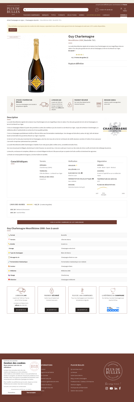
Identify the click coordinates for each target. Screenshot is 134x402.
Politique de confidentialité (79, 387)
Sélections (72, 15)
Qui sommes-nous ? (76, 369)
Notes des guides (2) (79, 57)
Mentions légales (76, 385)
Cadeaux (106, 15)
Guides (42, 391)
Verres (81, 15)
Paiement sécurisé (45, 378)
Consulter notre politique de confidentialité (15, 386)
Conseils (123, 15)
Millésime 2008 (65, 271)
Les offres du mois (93, 15)
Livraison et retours (46, 385)
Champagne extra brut (68, 248)
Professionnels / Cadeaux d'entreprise (82, 381)
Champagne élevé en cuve (69, 257)
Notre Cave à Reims (76, 375)
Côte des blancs (66, 239)
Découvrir (13, 30)
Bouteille (64, 235)
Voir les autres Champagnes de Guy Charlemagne (67, 222)
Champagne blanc (66, 266)
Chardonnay (65, 275)
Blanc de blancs (66, 253)
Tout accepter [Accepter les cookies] (31, 392)
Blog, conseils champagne (79, 378)
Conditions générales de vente (49, 381)
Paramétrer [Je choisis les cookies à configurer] (11, 392)
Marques (45, 15)
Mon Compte (44, 375)
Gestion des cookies (77, 391)
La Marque (74, 372)
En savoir (71, 51)
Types (53, 15)
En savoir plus (21, 310)
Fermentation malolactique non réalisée (73, 262)
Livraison (43, 369)
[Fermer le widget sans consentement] (10, 361)
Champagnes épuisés (46, 387)
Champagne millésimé (68, 279)
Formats (61, 15)
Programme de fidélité (47, 372)
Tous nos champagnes (31, 15)
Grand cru (64, 244)
